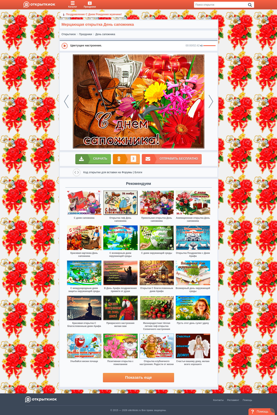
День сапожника (105, 34)
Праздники (85, 34)
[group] (138, 46)
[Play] (65, 46)
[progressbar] (209, 46)
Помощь (247, 400)
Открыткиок (69, 34)
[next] (211, 101)
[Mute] (201, 46)
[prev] (66, 101)
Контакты (218, 400)
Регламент (233, 400)
